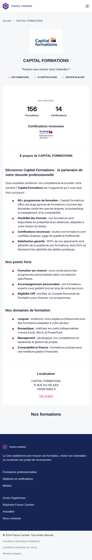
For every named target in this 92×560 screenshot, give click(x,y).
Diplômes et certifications (18, 480)
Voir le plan (46, 396)
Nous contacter (12, 520)
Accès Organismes (14, 500)
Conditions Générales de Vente (20, 549)
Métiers (7, 487)
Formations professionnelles (20, 474)
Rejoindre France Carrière (18, 506)
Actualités (8, 513)
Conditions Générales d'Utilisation (21, 543)
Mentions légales (12, 555)
